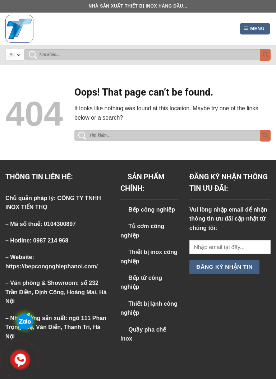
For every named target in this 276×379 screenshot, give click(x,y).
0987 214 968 (50, 240)
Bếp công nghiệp (147, 210)
